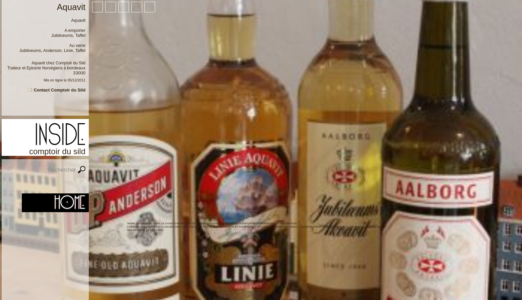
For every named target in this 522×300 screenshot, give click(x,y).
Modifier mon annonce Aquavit (325, 226)
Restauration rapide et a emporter (230, 226)
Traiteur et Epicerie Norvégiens (35, 68)
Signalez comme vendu (369, 226)
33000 (79, 72)
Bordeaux (76, 67)
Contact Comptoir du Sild (59, 90)
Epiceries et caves (284, 226)
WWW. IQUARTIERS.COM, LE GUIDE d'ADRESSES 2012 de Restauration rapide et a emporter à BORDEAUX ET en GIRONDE (212, 223)
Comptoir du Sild (70, 63)
